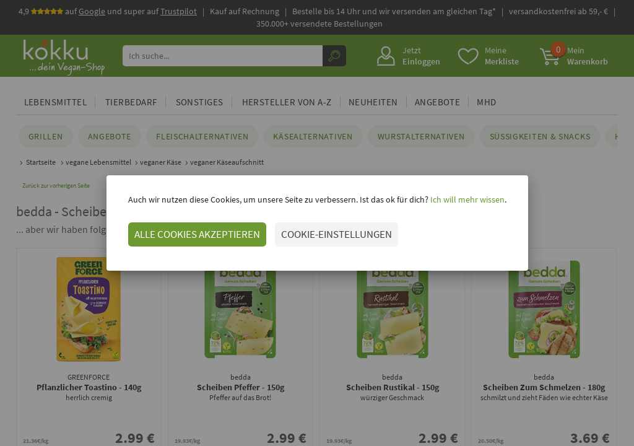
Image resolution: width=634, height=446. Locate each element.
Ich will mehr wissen (466, 199)
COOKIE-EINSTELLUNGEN (336, 234)
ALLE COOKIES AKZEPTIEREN (197, 234)
